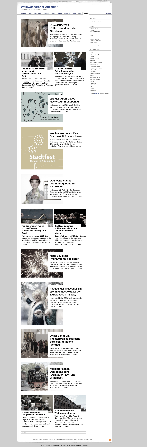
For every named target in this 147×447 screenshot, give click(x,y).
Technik (93, 85)
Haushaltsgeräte (95, 66)
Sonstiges (94, 90)
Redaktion (35, 439)
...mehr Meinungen (95, 45)
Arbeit (92, 56)
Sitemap (80, 439)
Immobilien (94, 69)
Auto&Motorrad (95, 58)
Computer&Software (96, 62)
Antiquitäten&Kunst (96, 54)
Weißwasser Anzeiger (76, 445)
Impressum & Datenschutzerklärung (64, 439)
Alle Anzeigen (95, 52)
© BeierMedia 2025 (87, 439)
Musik (92, 75)
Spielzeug (94, 83)
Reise (92, 81)
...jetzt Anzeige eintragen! (100, 93)
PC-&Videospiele (95, 79)
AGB (53, 439)
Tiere (92, 88)
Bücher (93, 60)
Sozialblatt (85, 445)
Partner (45, 439)
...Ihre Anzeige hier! (96, 21)
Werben (40, 439)
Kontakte (93, 71)
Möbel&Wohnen (95, 73)
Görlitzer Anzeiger (45, 445)
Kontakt (50, 439)
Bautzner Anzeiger (65, 445)
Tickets (93, 86)
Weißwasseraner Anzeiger (39, 6)
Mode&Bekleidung (96, 77)
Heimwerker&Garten (96, 68)
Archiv (75, 439)
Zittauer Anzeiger (55, 445)
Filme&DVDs (94, 64)
